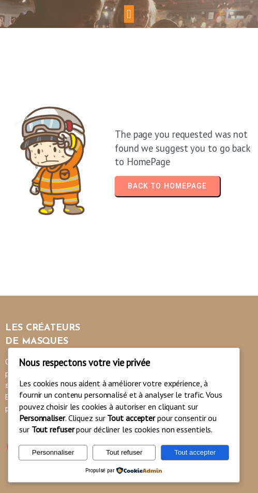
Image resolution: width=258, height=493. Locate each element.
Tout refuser (124, 452)
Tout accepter (195, 452)
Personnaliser (53, 452)
